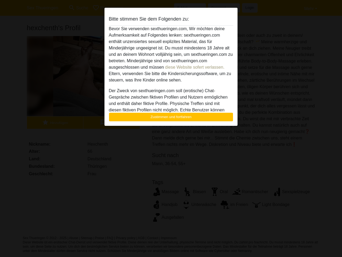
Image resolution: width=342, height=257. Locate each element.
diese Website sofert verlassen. (194, 67)
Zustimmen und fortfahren (171, 117)
